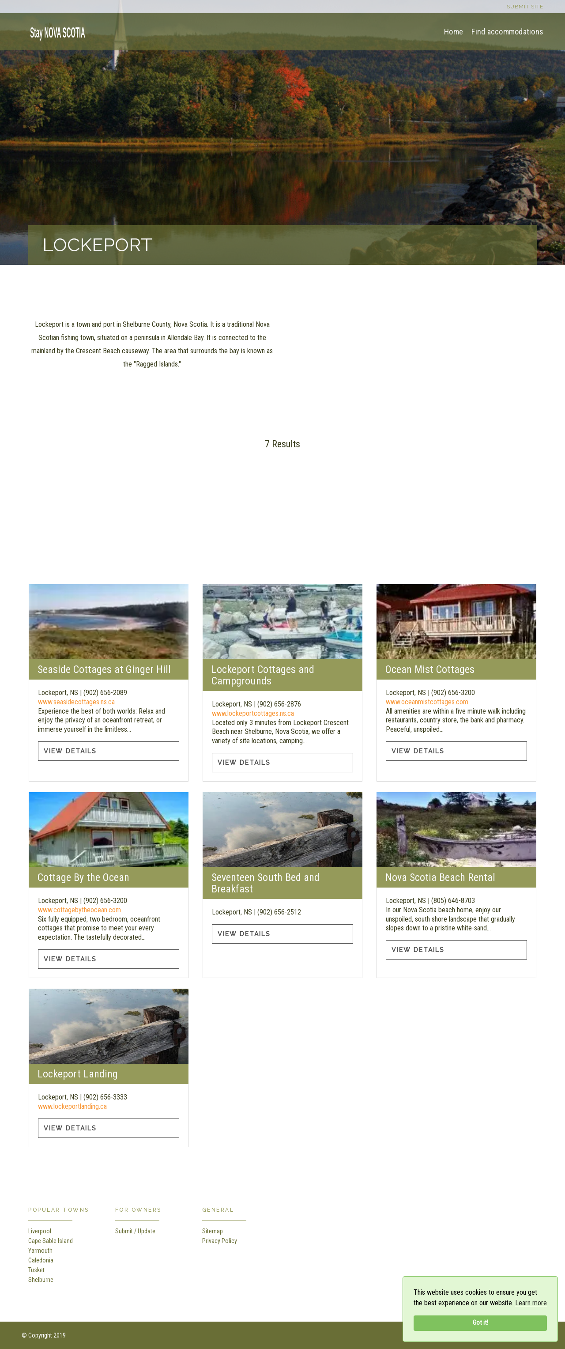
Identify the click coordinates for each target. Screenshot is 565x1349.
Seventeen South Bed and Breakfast (265, 883)
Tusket (36, 1269)
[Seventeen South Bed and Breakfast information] (282, 829)
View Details (70, 751)
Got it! (480, 1322)
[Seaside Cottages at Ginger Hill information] (108, 621)
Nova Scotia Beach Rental (440, 877)
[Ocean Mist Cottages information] (456, 621)
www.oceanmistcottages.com (427, 702)
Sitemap (212, 1231)
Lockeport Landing (78, 1074)
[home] (55, 31)
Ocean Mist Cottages (430, 669)
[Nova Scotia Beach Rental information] (456, 829)
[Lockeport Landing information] (108, 1026)
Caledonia (40, 1260)
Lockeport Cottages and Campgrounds (262, 675)
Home (453, 31)
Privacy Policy (219, 1240)
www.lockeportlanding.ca (72, 1106)
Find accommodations (507, 31)
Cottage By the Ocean (83, 877)
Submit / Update (135, 1231)
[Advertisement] (282, 522)
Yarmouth (40, 1250)
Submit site (525, 7)
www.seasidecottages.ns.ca (76, 702)
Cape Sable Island (50, 1240)
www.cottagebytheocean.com (79, 910)
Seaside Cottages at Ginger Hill (104, 669)
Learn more (531, 1303)
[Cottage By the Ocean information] (108, 829)
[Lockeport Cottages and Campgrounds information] (282, 621)
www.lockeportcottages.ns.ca (253, 713)
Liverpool (39, 1231)
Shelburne (40, 1279)
